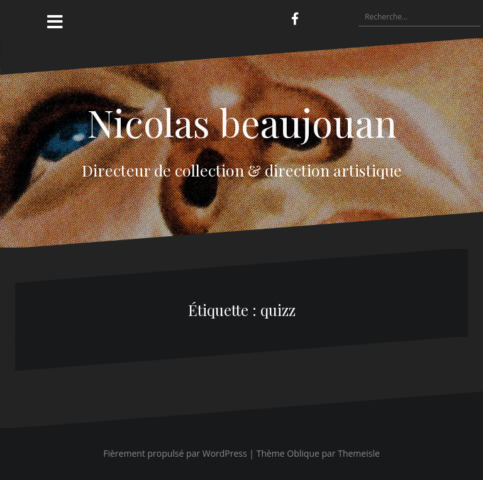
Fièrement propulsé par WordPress (175, 453)
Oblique (303, 453)
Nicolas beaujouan (242, 122)
